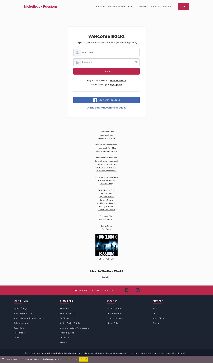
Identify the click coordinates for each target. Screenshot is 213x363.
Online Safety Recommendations (106, 107)
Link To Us (64, 337)
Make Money (20, 332)
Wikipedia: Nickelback (106, 151)
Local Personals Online (106, 203)
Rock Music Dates (106, 180)
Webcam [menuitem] (142, 6)
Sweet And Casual (106, 209)
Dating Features (21, 323)
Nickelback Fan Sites (106, 148)
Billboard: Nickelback (106, 170)
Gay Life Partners (106, 196)
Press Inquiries (67, 332)
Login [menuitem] (183, 6)
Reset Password (118, 80)
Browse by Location (23, 313)
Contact (157, 323)
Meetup (106, 277)
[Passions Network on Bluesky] (137, 290)
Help (155, 313)
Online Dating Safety (70, 323)
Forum (17, 337)
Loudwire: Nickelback (106, 167)
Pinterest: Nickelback (107, 164)
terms (155, 353)
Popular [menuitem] (167, 6)
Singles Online (106, 200)
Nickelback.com (106, 135)
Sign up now (116, 84)
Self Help (64, 318)
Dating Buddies (106, 206)
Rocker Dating (106, 183)
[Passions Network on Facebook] (126, 290)
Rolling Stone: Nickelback (106, 161)
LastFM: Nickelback (106, 138)
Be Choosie (106, 193)
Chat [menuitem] (130, 6)
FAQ (155, 308)
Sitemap (64, 342)
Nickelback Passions (41, 6)
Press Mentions (113, 313)
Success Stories (114, 308)
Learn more (70, 359)
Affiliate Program (68, 313)
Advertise (64, 308)
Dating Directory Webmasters (74, 328)
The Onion (106, 229)
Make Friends (159, 318)
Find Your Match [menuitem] (116, 6)
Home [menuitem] (99, 6)
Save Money (19, 328)
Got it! (83, 359)
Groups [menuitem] (153, 6)
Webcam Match (106, 219)
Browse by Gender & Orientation (29, 318)
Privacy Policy (112, 323)
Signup (17, 308)
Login (25, 308)
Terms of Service (114, 318)
